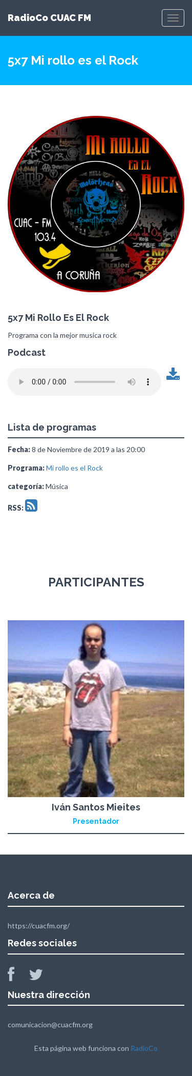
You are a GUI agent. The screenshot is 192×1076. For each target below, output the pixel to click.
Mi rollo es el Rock (74, 467)
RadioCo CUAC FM (49, 17)
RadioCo (144, 1048)
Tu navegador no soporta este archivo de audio (84, 382)
